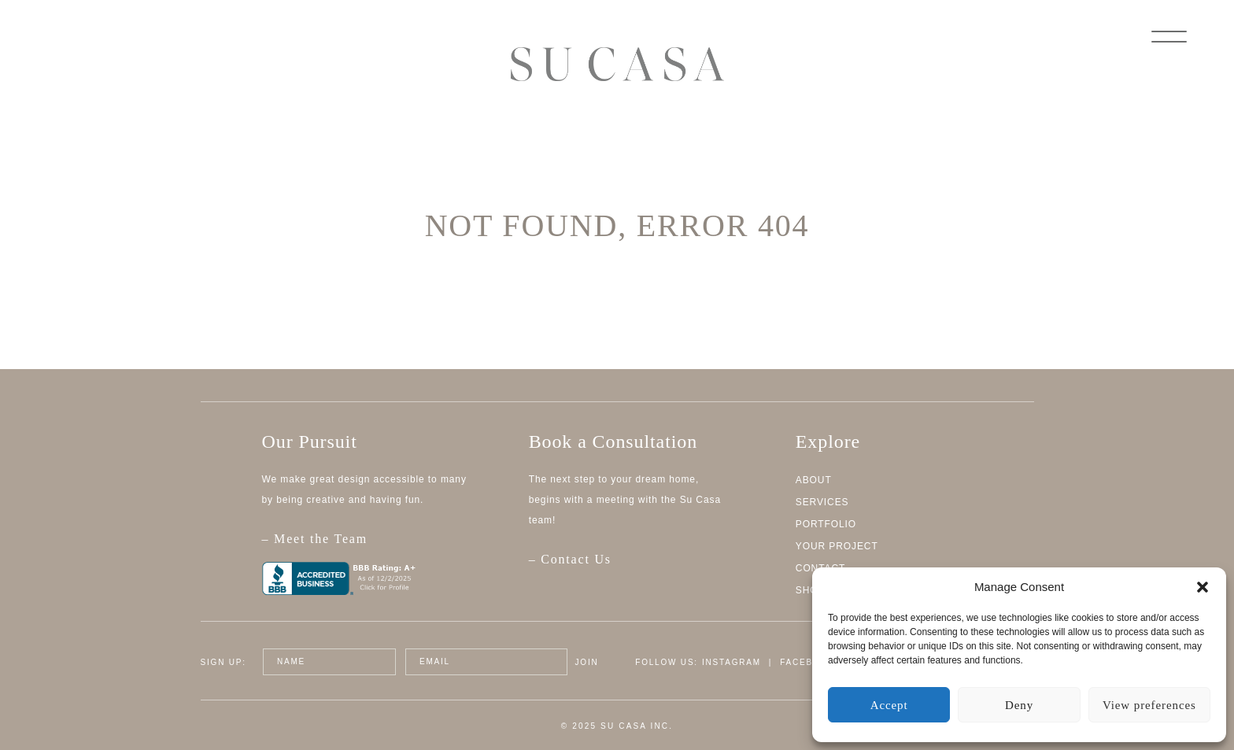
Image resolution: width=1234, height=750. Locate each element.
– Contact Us (570, 559)
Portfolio (826, 524)
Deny (1019, 705)
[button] (1202, 587)
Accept (889, 705)
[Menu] (1169, 35)
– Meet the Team (376, 547)
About (814, 480)
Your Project (837, 546)
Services (822, 502)
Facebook (807, 662)
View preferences (1149, 705)
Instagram (731, 662)
